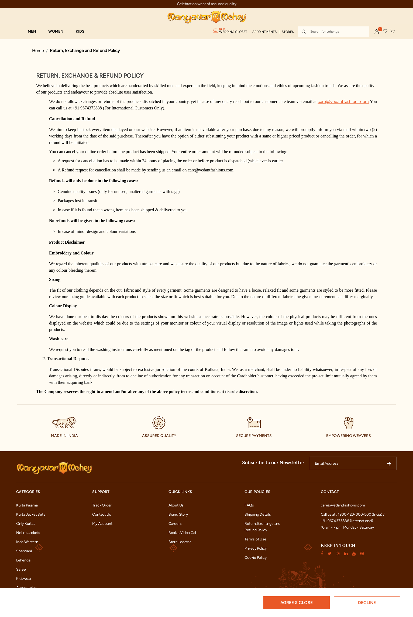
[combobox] (333, 31)
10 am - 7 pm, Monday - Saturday (347, 527)
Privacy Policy (256, 548)
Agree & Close (296, 602)
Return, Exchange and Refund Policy (85, 50)
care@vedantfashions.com (343, 505)
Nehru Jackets (28, 532)
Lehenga (23, 560)
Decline (367, 602)
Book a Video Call (182, 532)
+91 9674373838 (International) (347, 521)
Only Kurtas (25, 523)
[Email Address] (353, 463)
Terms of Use (255, 539)
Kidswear (23, 578)
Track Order (102, 505)
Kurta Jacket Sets (30, 514)
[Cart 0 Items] (392, 31)
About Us (176, 505)
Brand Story (178, 514)
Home (38, 50)
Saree (21, 569)
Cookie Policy (255, 557)
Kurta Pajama (26, 505)
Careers (175, 523)
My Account (102, 523)
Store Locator (179, 542)
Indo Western (27, 542)
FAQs (249, 505)
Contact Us (101, 514)
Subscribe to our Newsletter (273, 463)
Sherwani (24, 551)
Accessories (26, 587)
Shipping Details (258, 514)
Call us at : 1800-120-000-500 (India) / (352, 514)
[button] (34, 31)
